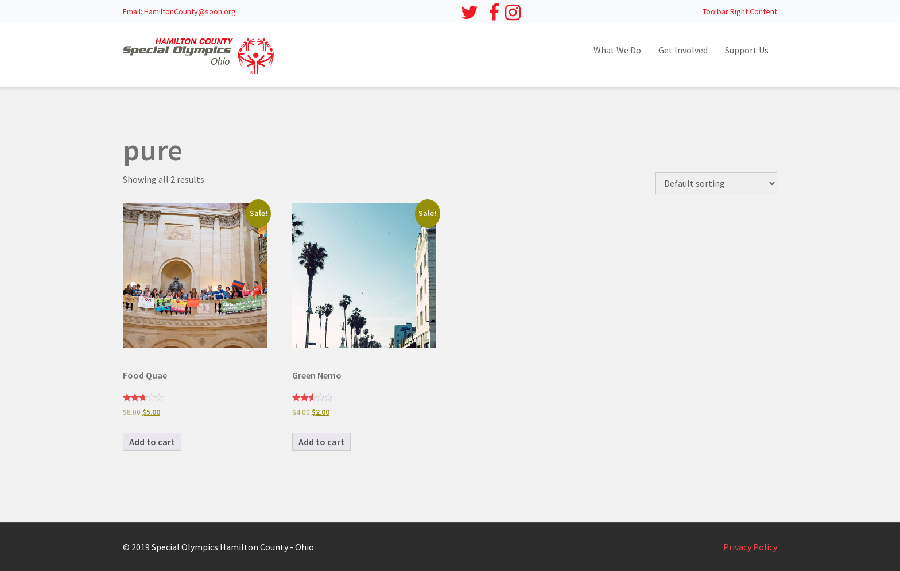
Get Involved (683, 50)
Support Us (747, 50)
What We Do (617, 50)
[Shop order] (716, 183)
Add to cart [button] (152, 441)
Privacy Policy (750, 547)
